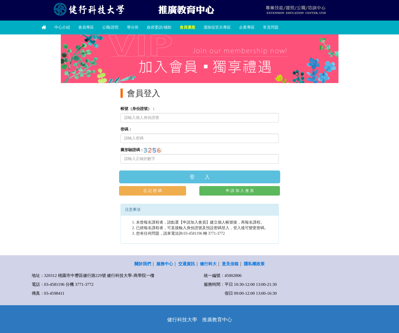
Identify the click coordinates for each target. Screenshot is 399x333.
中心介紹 (62, 27)
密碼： (126, 129)
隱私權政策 (254, 263)
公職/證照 (110, 27)
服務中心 (164, 263)
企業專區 (247, 27)
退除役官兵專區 (217, 27)
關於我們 (142, 263)
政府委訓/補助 (159, 27)
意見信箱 (230, 263)
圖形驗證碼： (132, 150)
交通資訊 (186, 263)
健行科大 (208, 263)
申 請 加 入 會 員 (240, 191)
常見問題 (270, 27)
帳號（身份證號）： (138, 109)
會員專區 (86, 27)
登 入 (200, 177)
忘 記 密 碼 (152, 191)
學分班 (133, 27)
